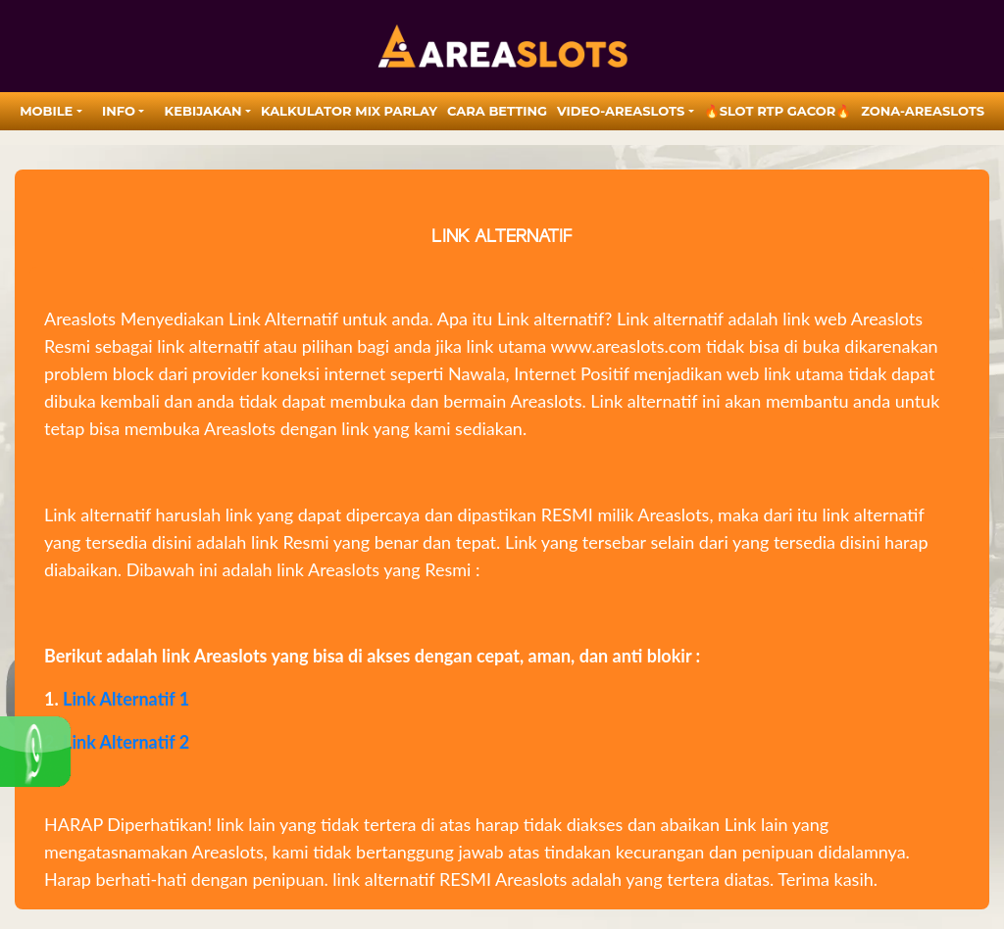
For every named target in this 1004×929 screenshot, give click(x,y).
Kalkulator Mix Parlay (349, 111)
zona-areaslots (922, 111)
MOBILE (46, 111)
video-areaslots (620, 111)
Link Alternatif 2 (126, 742)
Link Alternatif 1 (126, 698)
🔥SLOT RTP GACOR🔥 (778, 111)
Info (118, 111)
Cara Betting (497, 111)
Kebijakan (203, 111)
